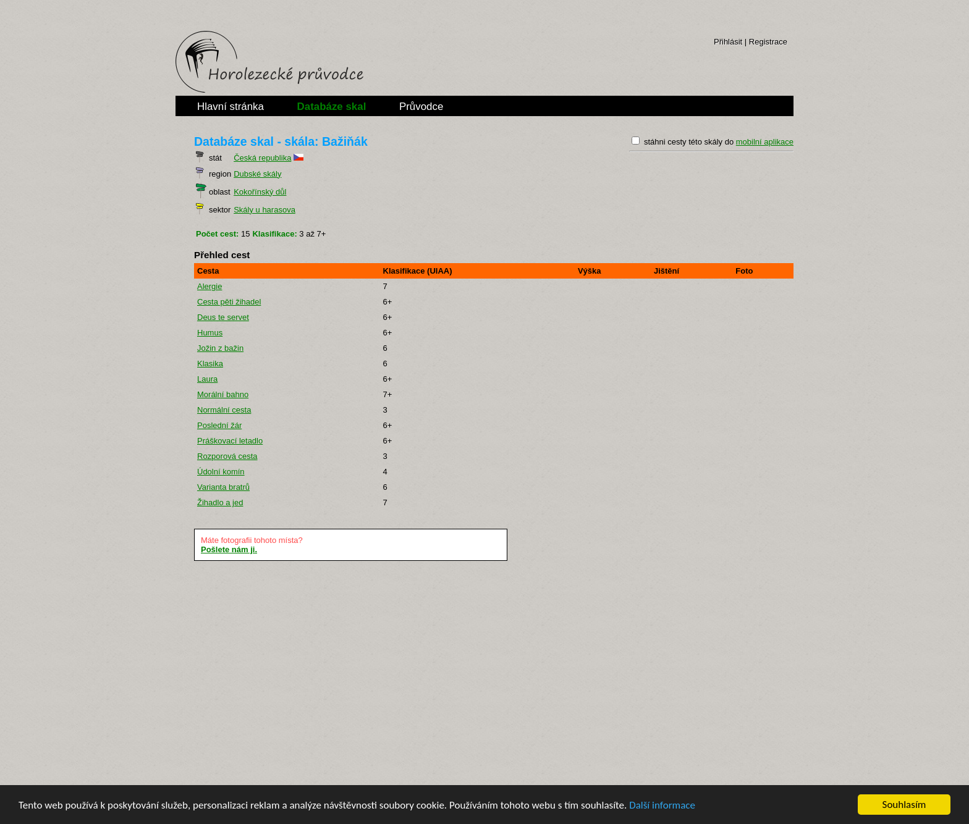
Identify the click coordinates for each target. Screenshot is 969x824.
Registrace (768, 41)
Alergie (209, 286)
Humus (209, 332)
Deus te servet (223, 317)
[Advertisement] (484, 672)
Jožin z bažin (220, 348)
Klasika (210, 363)
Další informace (662, 805)
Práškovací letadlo (230, 440)
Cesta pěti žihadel (229, 301)
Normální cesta (224, 409)
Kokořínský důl (260, 191)
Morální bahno (222, 394)
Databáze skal (331, 106)
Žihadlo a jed (220, 502)
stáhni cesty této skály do (718, 141)
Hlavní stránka (230, 106)
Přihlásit (728, 41)
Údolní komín (221, 471)
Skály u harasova (264, 209)
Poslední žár (219, 425)
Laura (207, 379)
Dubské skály (257, 174)
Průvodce (421, 106)
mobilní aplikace (764, 141)
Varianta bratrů (223, 487)
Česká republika (262, 157)
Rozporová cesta (227, 456)
